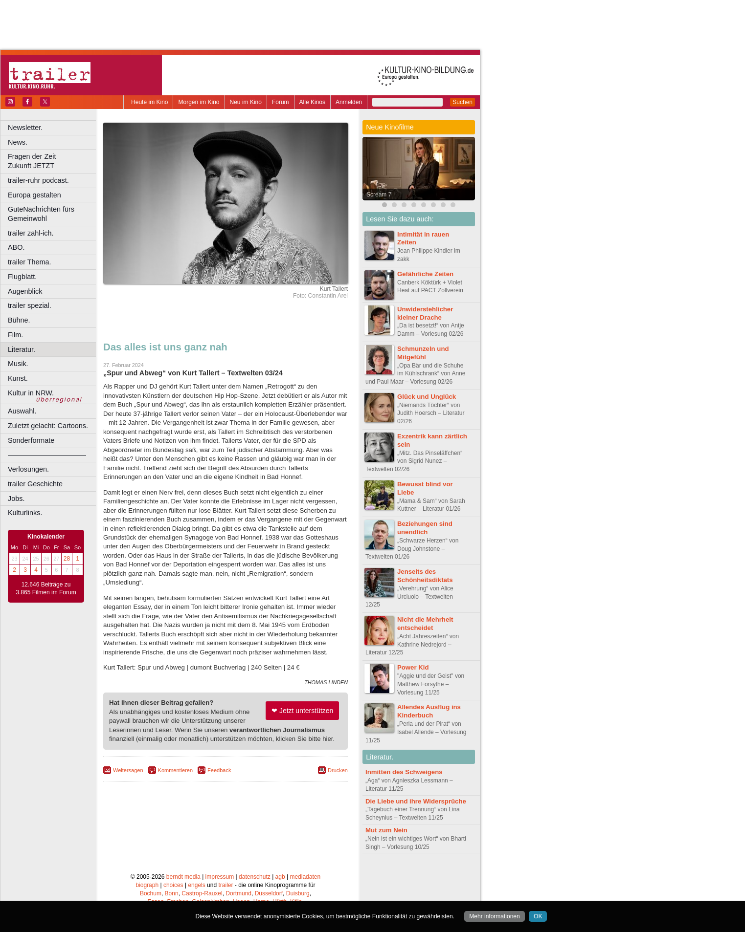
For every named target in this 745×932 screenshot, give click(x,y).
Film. (15, 335)
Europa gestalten (34, 195)
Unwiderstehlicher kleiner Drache (425, 313)
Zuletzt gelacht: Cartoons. (48, 426)
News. (17, 142)
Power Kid (413, 667)
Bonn (172, 893)
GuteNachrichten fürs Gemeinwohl (41, 213)
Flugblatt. (22, 277)
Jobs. (16, 498)
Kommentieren (175, 770)
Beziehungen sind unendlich (424, 528)
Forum (280, 102)
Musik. (18, 364)
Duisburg (298, 893)
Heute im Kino (149, 102)
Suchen (462, 102)
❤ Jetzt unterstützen (302, 711)
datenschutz (255, 876)
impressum (219, 876)
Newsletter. (25, 127)
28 (67, 558)
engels (196, 885)
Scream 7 (378, 194)
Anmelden (349, 102)
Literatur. (21, 349)
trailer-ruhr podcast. (38, 180)
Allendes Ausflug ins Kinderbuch (429, 711)
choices (173, 885)
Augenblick (25, 291)
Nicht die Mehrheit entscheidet (425, 623)
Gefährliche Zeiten (425, 274)
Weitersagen (128, 770)
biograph (146, 885)
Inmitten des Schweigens (404, 772)
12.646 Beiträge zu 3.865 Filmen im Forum (46, 588)
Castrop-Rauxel (201, 893)
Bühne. (19, 320)
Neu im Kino (246, 102)
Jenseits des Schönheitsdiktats (425, 576)
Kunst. (18, 378)
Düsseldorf (269, 893)
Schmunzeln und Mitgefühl (423, 353)
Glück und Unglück (426, 396)
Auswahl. (22, 411)
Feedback (219, 770)
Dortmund (238, 893)
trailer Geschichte (35, 484)
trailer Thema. (29, 262)
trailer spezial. (29, 305)
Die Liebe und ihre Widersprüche (415, 801)
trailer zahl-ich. (31, 233)
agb (280, 876)
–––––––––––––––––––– (47, 455)
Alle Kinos (312, 102)
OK (538, 916)
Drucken (338, 770)
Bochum (150, 893)
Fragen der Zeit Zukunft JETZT (53, 161)
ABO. (16, 247)
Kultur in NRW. (31, 393)
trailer (225, 885)
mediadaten (305, 876)
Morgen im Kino (198, 102)
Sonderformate (31, 440)
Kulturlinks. (25, 513)
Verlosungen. (28, 469)
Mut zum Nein (386, 830)
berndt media (183, 876)
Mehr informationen (494, 916)
